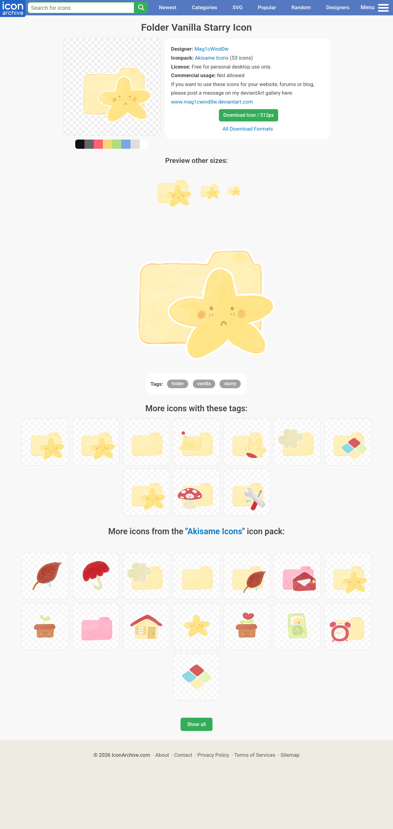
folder (178, 383)
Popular (267, 7)
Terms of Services (254, 755)
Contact (183, 755)
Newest (167, 7)
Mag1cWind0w (211, 49)
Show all (196, 724)
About (162, 755)
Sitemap (290, 755)
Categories (204, 7)
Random (301, 7)
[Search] (141, 8)
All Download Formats (248, 129)
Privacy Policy (213, 755)
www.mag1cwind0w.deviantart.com (212, 102)
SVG (237, 7)
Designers (337, 7)
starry (230, 383)
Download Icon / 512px (248, 115)
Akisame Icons (212, 58)
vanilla (204, 383)
